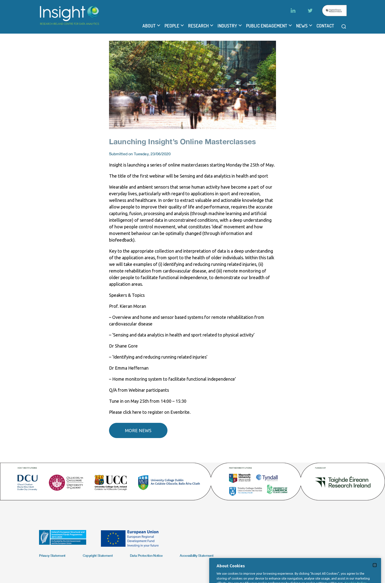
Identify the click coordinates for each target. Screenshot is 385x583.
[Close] (374, 574)
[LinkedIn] (293, 10)
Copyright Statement (98, 555)
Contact (325, 26)
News (302, 26)
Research (198, 26)
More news (138, 430)
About (149, 26)
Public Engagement (266, 26)
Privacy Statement (52, 555)
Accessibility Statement (196, 555)
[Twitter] (310, 10)
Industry (227, 26)
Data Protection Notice (146, 555)
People (172, 26)
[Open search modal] (344, 26)
